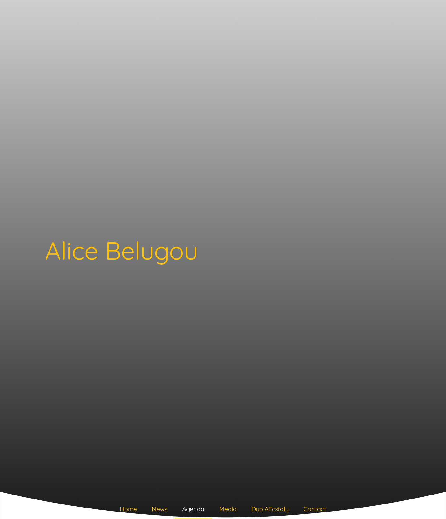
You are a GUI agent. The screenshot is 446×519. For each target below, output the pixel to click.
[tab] (128, 510)
